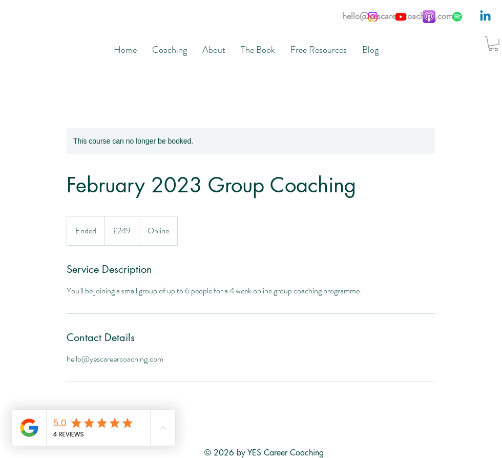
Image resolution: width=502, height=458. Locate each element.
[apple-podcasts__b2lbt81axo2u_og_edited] (429, 16)
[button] (493, 43)
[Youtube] (400, 16)
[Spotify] (457, 16)
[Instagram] (372, 16)
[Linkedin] (485, 16)
